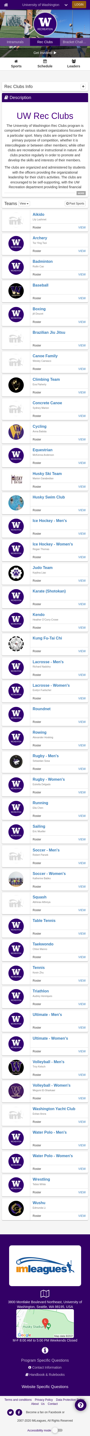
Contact (53, 1404)
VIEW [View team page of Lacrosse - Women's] (82, 698)
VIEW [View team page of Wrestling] (82, 1192)
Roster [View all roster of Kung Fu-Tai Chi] (37, 651)
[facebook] (75, 1412)
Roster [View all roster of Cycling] (37, 439)
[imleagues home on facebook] (19, 1412)
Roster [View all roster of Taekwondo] (37, 957)
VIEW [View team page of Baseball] (82, 298)
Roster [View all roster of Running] (37, 816)
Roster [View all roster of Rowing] (37, 745)
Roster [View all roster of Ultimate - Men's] (37, 1027)
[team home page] (38, 214)
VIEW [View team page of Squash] (82, 910)
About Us (38, 1404)
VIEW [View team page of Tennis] (82, 980)
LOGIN (79, 4)
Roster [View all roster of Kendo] (37, 627)
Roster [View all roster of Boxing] (37, 322)
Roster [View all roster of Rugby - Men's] (37, 769)
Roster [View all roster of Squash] (37, 910)
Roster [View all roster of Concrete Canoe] (37, 416)
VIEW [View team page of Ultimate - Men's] (82, 1027)
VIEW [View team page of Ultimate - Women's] (82, 1051)
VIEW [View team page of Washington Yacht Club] (82, 1122)
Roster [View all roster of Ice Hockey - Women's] (37, 557)
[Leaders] (73, 64)
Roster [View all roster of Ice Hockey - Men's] (37, 533)
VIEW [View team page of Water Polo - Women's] (82, 1169)
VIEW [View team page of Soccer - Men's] (82, 863)
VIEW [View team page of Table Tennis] (82, 933)
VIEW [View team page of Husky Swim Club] (82, 510)
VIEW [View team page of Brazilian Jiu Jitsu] (82, 345)
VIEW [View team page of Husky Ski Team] (82, 486)
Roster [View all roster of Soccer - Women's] (37, 886)
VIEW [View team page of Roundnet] (82, 722)
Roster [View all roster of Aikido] (37, 227)
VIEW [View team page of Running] (82, 816)
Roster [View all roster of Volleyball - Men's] (37, 1075)
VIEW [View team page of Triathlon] (82, 1004)
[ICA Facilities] (45, 1323)
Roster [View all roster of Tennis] (37, 980)
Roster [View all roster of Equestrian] (37, 463)
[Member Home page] (6, 5)
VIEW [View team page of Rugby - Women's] (82, 792)
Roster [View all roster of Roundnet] (37, 722)
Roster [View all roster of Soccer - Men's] (37, 863)
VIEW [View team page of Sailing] (82, 839)
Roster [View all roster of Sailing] (37, 839)
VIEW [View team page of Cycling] (82, 439)
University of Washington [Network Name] (40, 5)
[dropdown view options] (24, 203)
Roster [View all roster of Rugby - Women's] (37, 792)
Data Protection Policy (70, 1399)
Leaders (73, 66)
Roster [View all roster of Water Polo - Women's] (37, 1169)
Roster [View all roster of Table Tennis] (37, 933)
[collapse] (83, 86)
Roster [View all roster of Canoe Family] (37, 369)
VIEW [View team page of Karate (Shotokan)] (82, 604)
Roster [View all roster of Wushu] (37, 1216)
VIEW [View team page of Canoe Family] (82, 369)
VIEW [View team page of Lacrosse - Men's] (82, 675)
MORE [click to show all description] (81, 193)
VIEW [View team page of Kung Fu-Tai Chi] (82, 651)
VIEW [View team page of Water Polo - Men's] (82, 1145)
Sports (16, 66)
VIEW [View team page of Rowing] (82, 745)
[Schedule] (44, 64)
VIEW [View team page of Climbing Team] (82, 392)
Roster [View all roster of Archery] (37, 251)
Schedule (44, 66)
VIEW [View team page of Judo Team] (82, 580)
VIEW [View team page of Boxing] (82, 322)
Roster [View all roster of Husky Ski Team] (37, 486)
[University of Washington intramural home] (15, 42)
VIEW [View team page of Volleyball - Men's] (82, 1075)
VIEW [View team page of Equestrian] (82, 463)
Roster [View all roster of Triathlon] (37, 1004)
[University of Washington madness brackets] (75, 42)
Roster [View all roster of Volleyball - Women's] (37, 1098)
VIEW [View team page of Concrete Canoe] (82, 416)
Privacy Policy (44, 1399)
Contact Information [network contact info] (46, 1367)
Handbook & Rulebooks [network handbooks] (47, 1375)
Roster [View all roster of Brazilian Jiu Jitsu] (37, 345)
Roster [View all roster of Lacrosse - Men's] (37, 675)
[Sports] (16, 64)
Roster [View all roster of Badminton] (37, 274)
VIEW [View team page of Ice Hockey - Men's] (82, 533)
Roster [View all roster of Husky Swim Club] (37, 510)
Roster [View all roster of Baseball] (37, 298)
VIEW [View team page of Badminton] (82, 274)
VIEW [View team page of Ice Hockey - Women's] (82, 557)
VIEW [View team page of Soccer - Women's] (82, 886)
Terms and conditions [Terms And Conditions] (18, 1399)
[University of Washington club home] (45, 42)
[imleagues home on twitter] (10, 1412)
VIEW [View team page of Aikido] (82, 227)
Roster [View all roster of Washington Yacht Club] (37, 1122)
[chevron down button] (66, 5)
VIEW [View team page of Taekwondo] (82, 957)
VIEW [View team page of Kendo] (82, 627)
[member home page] (39, 219)
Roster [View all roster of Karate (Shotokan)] (37, 604)
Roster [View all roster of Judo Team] (37, 580)
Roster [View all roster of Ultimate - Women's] (37, 1051)
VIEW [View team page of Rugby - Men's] (82, 769)
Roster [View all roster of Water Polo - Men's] (37, 1145)
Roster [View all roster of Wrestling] (37, 1192)
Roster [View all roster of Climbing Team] (37, 392)
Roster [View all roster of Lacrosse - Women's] (37, 698)
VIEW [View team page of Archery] (82, 251)
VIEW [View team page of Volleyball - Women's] (82, 1098)
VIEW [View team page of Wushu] (82, 1216)
